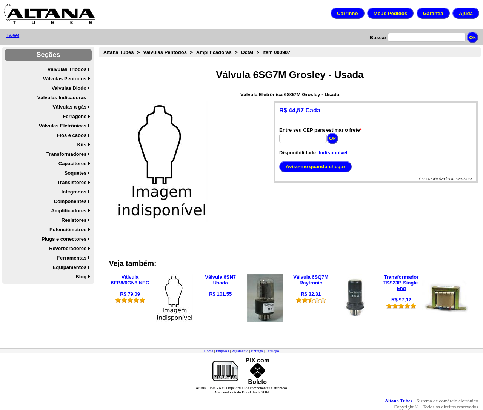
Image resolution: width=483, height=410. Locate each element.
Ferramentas (71, 258)
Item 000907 (277, 52)
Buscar (378, 37)
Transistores (71, 182)
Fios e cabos (71, 135)
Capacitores (72, 163)
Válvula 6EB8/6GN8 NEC (130, 280)
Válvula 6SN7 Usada (220, 280)
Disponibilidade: (298, 152)
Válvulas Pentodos (65, 78)
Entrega (257, 351)
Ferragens (74, 116)
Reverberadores (67, 248)
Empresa (222, 351)
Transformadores (66, 154)
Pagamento (240, 351)
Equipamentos (70, 267)
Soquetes (76, 173)
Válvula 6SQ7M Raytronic (310, 280)
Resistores (74, 220)
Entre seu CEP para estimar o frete (319, 130)
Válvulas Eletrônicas (62, 126)
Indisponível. (334, 152)
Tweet (12, 35)
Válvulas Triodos (67, 69)
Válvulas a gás (70, 107)
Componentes (70, 201)
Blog (80, 276)
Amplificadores (68, 210)
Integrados (74, 192)
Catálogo (272, 351)
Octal (247, 52)
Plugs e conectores (64, 239)
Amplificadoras (214, 52)
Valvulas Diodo (69, 88)
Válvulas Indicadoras (61, 97)
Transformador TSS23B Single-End (401, 282)
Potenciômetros (67, 229)
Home (208, 351)
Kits (82, 144)
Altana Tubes (118, 52)
